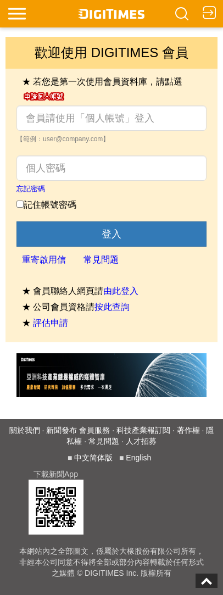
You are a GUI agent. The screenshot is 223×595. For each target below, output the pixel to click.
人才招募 (141, 441)
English (138, 457)
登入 (111, 234)
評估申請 (50, 322)
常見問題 (101, 259)
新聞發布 (61, 430)
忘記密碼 (30, 189)
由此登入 (120, 291)
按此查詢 (112, 307)
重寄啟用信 (44, 259)
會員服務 (94, 430)
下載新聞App (56, 474)
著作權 (188, 430)
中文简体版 (93, 457)
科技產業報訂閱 (143, 430)
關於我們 (24, 430)
